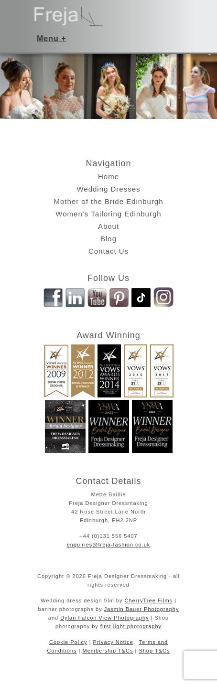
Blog (108, 239)
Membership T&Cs (108, 651)
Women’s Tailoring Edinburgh (108, 214)
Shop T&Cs (154, 651)
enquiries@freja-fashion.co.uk (109, 544)
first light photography (131, 626)
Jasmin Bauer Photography (141, 609)
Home (108, 176)
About (108, 226)
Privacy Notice (113, 642)
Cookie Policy (68, 642)
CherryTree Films (149, 600)
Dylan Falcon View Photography (104, 618)
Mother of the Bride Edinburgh (108, 201)
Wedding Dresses (108, 189)
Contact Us (108, 251)
